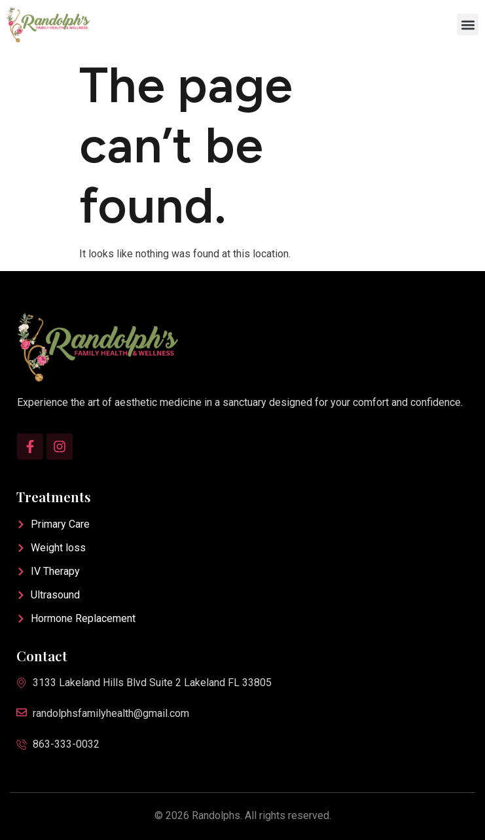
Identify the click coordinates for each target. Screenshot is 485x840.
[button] (467, 24)
